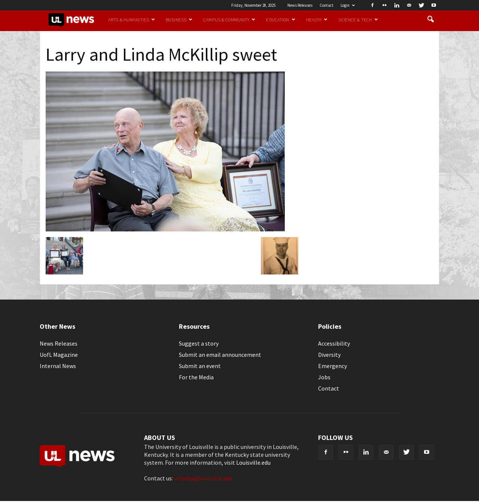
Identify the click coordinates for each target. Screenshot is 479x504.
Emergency (332, 366)
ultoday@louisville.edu (203, 478)
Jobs (324, 377)
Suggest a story (199, 343)
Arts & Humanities (131, 19)
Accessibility (334, 343)
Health (317, 19)
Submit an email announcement (220, 354)
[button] (430, 19)
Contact (326, 5)
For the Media (196, 377)
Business (179, 19)
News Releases (299, 5)
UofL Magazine (59, 354)
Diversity (329, 354)
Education (280, 19)
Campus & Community (229, 19)
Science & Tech (358, 19)
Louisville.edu (253, 462)
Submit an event (200, 366)
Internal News (58, 366)
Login (348, 5)
